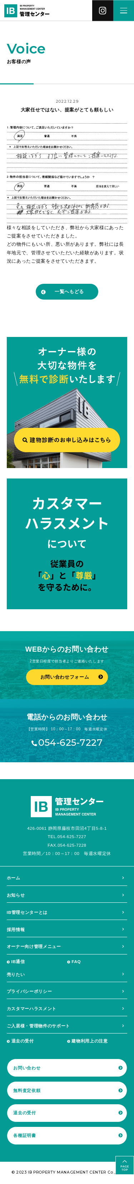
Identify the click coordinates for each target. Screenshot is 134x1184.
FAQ (76, 961)
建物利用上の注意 (89, 1041)
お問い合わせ (26, 1067)
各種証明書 (24, 1135)
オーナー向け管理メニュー (34, 946)
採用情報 (16, 929)
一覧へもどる (69, 291)
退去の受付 (22, 1041)
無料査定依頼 (26, 1090)
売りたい (16, 974)
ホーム (13, 877)
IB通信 (18, 961)
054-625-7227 (70, 742)
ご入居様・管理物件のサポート (38, 1025)
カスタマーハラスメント (31, 1008)
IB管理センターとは (27, 912)
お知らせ (16, 895)
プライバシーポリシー (29, 991)
